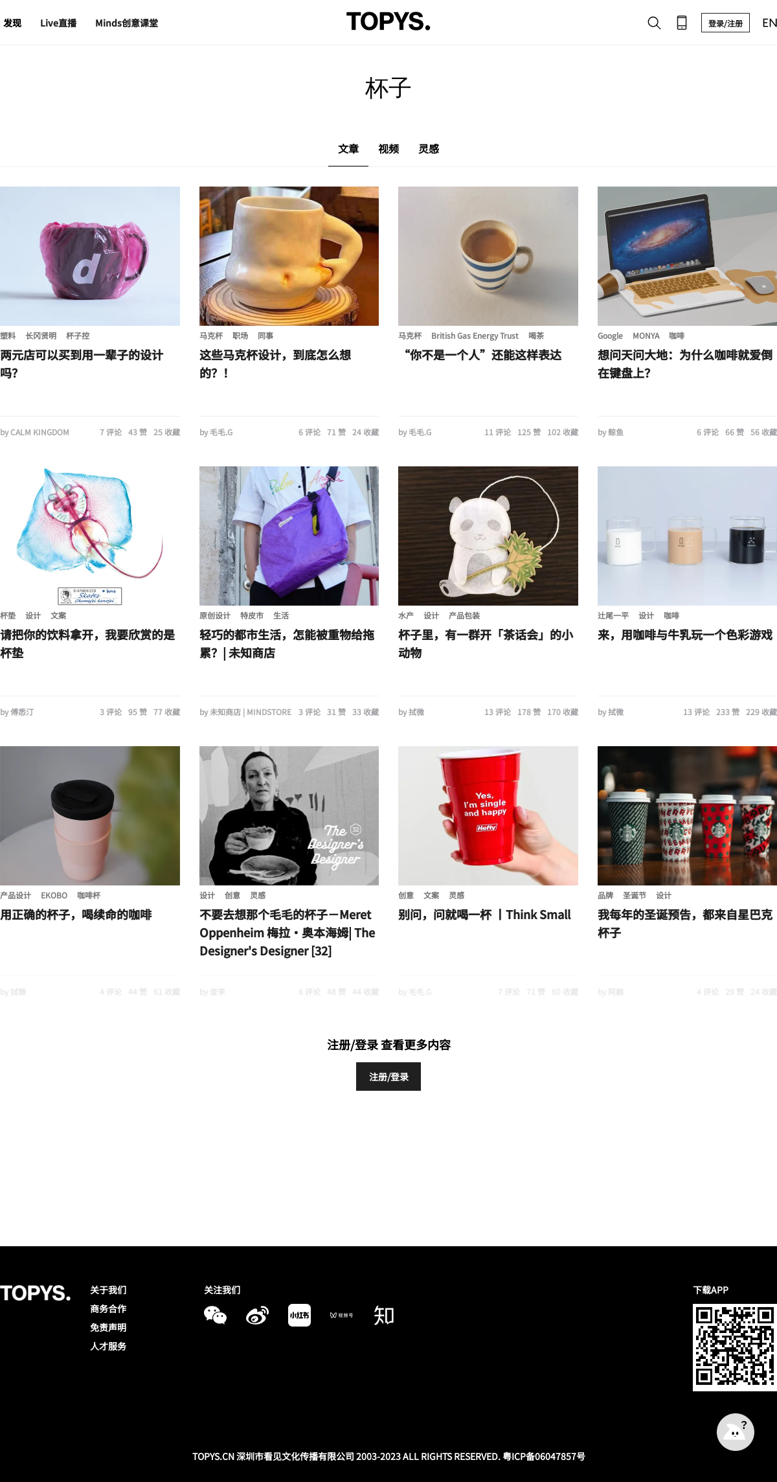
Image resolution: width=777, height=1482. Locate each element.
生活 (281, 615)
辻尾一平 (613, 615)
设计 (33, 615)
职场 (240, 335)
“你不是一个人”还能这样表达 (479, 354)
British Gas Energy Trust (475, 335)
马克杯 (211, 335)
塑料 (8, 335)
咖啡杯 (88, 894)
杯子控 (77, 335)
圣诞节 (634, 894)
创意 (232, 894)
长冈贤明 (40, 335)
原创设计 (215, 615)
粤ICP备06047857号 (543, 1456)
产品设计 (15, 894)
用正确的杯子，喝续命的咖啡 (76, 914)
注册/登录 (389, 1076)
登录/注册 (725, 22)
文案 (58, 615)
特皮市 (252, 615)
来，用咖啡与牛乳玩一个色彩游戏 (685, 634)
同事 (265, 335)
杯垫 (8, 615)
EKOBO (54, 894)
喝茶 (536, 335)
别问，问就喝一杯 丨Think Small (484, 914)
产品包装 (464, 615)
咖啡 (676, 335)
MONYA (646, 335)
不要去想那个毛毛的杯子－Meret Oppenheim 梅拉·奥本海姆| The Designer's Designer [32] (287, 932)
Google (610, 335)
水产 (406, 615)
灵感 (257, 894)
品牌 (605, 894)
